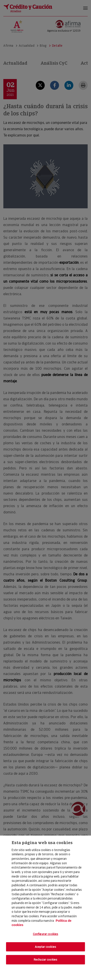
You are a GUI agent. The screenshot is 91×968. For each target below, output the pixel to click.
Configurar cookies (45, 934)
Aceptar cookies (45, 947)
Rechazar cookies (45, 959)
